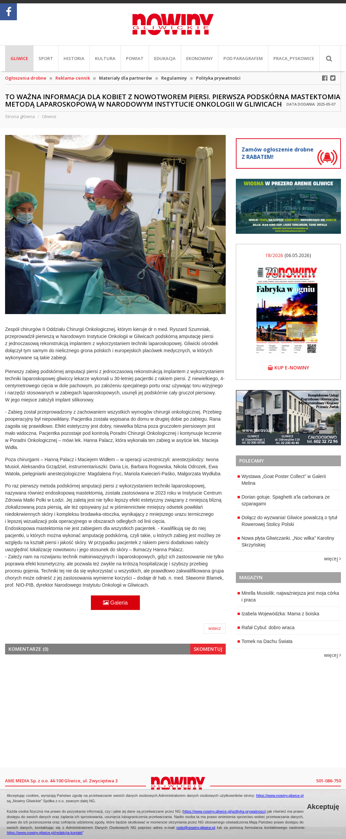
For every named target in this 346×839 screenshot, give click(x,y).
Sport (46, 58)
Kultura (105, 58)
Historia (74, 58)
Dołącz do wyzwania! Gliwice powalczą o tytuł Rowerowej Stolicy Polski (287, 521)
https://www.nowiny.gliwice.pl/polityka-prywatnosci (224, 811)
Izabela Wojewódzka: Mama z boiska (278, 613)
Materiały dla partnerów (125, 78)
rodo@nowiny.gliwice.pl (195, 828)
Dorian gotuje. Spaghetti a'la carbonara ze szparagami (284, 500)
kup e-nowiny (288, 367)
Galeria (115, 603)
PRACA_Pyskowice (293, 58)
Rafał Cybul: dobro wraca (266, 627)
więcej (332, 558)
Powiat (135, 58)
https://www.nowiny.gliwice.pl (279, 795)
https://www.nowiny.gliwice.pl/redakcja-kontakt (44, 833)
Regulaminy (174, 78)
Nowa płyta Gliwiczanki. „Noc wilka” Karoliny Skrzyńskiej (286, 541)
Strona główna (20, 116)
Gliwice (19, 58)
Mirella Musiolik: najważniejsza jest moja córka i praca (288, 596)
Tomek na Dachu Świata (265, 641)
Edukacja (165, 58)
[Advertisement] (115, 710)
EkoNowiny (199, 58)
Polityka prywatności (218, 78)
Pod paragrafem (243, 58)
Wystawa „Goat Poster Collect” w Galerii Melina (282, 480)
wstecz (214, 628)
